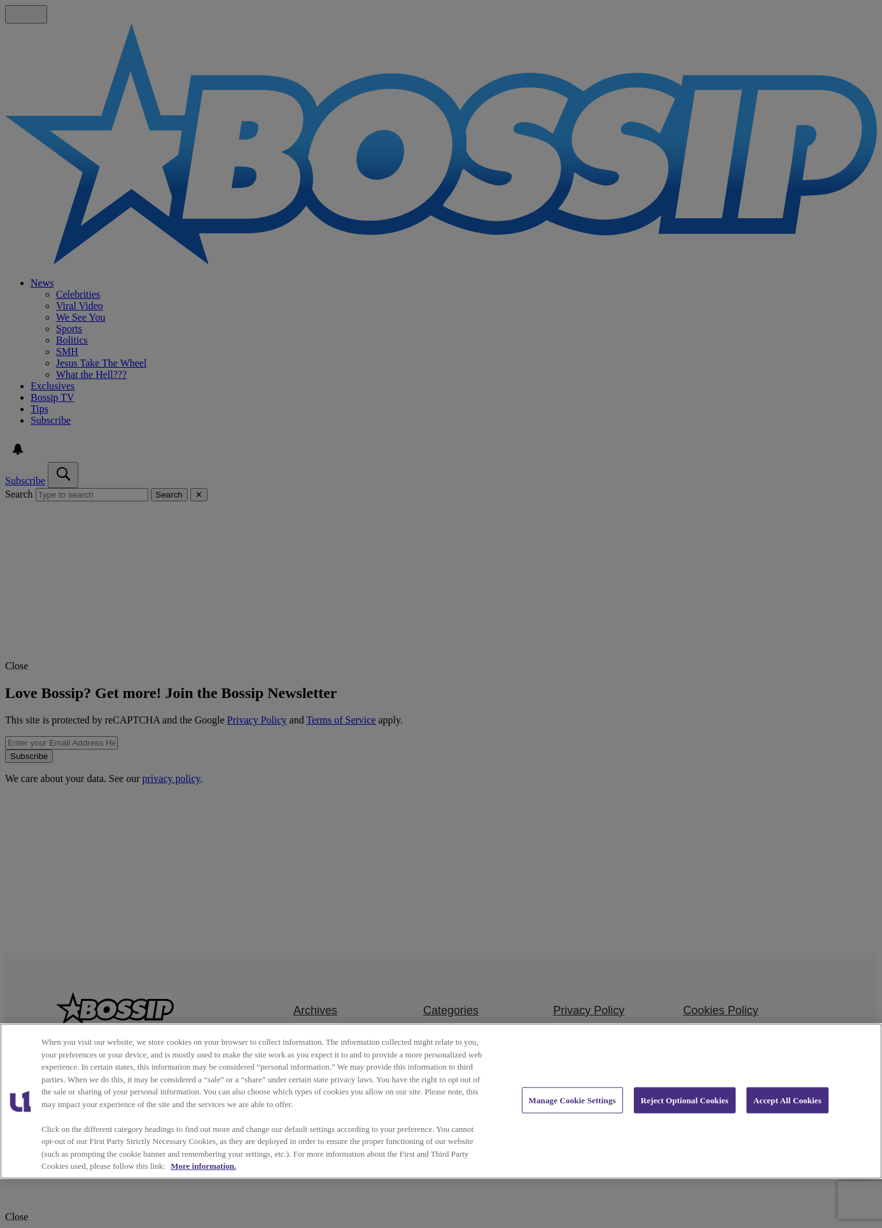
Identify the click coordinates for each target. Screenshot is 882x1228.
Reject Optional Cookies (685, 1100)
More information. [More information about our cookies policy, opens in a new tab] (203, 1166)
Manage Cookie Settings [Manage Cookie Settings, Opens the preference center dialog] (572, 1100)
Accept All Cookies (787, 1100)
